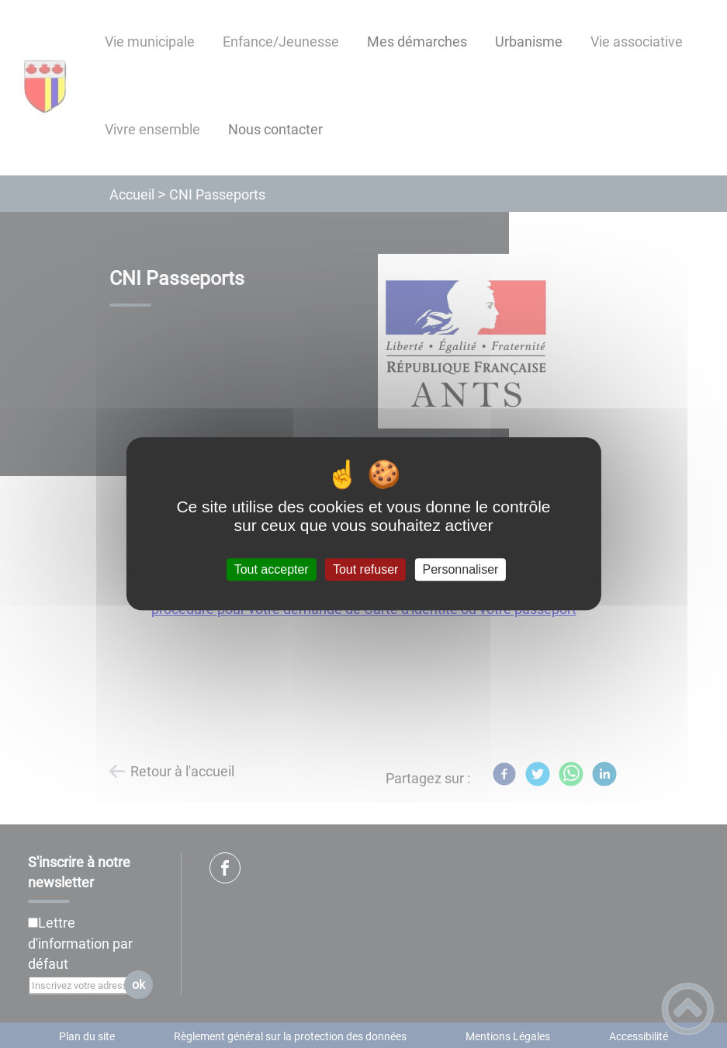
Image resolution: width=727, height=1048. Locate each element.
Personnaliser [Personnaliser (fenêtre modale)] (461, 569)
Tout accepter (271, 569)
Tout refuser (365, 569)
